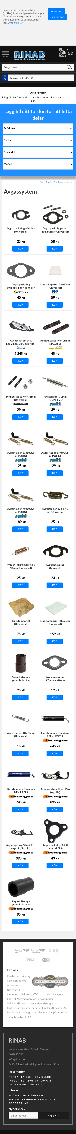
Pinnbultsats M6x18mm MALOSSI (55, 342)
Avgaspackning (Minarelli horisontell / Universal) (21, 287)
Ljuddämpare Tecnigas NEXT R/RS (21, 790)
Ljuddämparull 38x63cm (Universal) (55, 622)
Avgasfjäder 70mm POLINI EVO (55, 398)
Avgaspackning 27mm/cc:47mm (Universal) (55, 680)
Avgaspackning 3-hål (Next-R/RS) (55, 846)
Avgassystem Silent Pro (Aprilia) (55, 790)
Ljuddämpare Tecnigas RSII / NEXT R (55, 734)
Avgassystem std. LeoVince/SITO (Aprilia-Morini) (20, 343)
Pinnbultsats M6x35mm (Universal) (21, 398)
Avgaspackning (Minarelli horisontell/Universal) (55, 568)
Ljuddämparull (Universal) (21, 622)
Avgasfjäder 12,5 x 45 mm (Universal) (55, 510)
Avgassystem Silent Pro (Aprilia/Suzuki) (20, 846)
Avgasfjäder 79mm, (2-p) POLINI (21, 510)
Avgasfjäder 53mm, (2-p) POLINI (21, 454)
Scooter (49, 182)
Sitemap (58, 1064)
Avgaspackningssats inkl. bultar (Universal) (55, 230)
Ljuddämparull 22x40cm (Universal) (55, 286)
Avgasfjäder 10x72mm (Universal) (21, 734)
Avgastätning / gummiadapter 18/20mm (21, 680)
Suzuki (57, 182)
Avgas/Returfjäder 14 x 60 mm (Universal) (21, 566)
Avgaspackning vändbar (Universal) (20, 230)
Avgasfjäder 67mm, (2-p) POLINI (55, 454)
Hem (42, 182)
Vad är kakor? (16, 22)
